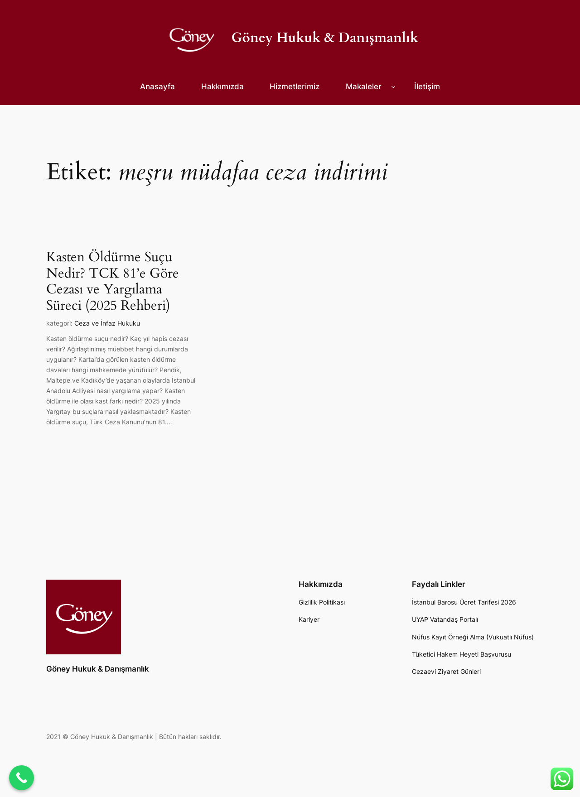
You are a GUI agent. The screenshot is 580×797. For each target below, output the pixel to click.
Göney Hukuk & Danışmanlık (325, 38)
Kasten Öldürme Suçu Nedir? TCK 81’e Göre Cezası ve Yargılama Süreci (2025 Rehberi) (112, 282)
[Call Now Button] (21, 777)
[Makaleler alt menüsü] (393, 86)
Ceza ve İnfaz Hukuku (107, 323)
